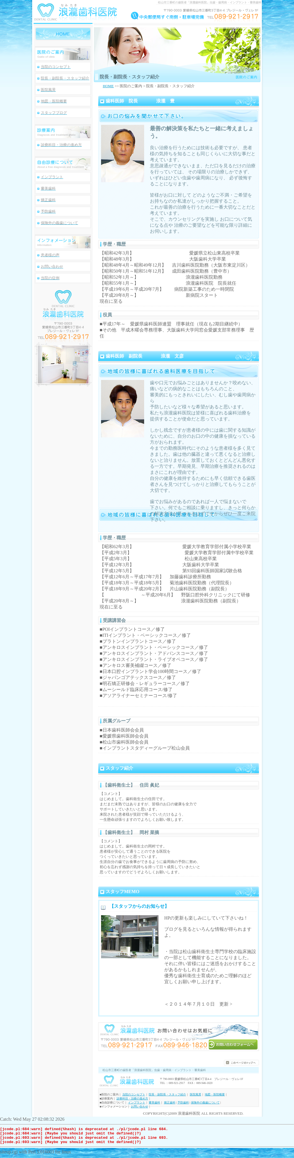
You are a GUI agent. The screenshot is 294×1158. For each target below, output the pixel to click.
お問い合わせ (139, 1106)
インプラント (136, 1102)
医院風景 (195, 1094)
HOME (108, 86)
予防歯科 (183, 1102)
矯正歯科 (169, 1102)
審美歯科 (154, 1102)
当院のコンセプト (133, 1094)
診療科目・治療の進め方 (132, 1098)
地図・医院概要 (215, 1094)
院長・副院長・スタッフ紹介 (167, 1094)
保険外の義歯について (205, 1102)
